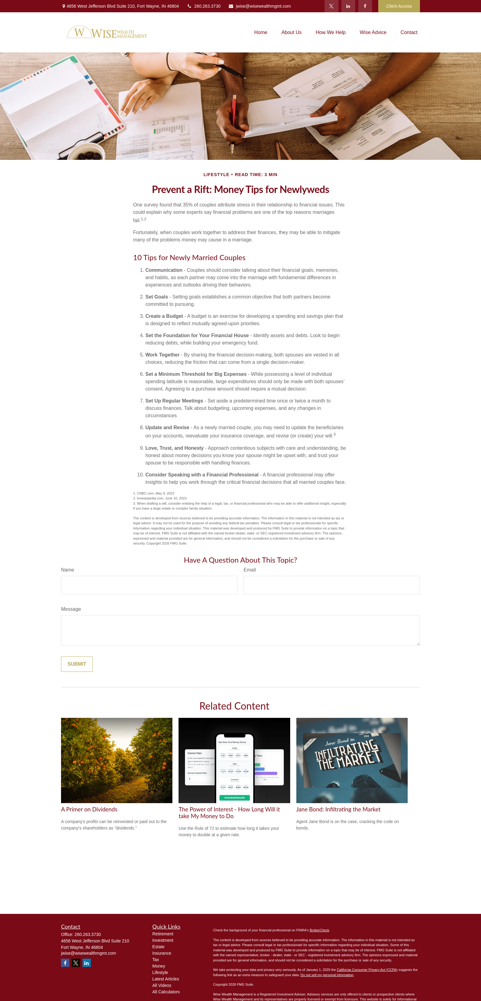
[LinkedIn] (348, 6)
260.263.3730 (204, 6)
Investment (162, 940)
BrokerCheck (319, 930)
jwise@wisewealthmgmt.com (259, 6)
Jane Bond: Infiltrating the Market (338, 809)
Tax (155, 959)
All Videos (161, 985)
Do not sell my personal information (327, 975)
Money (158, 966)
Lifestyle (160, 972)
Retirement (162, 933)
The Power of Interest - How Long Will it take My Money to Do (229, 812)
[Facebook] (365, 6)
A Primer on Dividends (89, 809)
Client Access (399, 6)
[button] (261, 32)
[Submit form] (77, 664)
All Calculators (166, 991)
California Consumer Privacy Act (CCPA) (367, 970)
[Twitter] (331, 6)
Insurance (161, 953)
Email (250, 569)
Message (71, 609)
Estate (158, 946)
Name (67, 569)
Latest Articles (165, 978)
